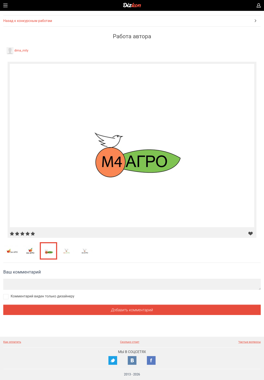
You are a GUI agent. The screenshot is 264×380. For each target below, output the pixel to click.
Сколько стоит (129, 341)
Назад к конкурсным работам (27, 21)
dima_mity (21, 50)
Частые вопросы (249, 341)
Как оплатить (12, 341)
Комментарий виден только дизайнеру (42, 296)
